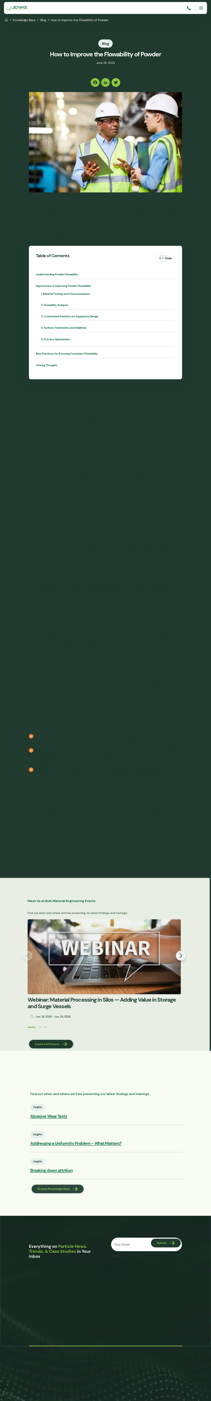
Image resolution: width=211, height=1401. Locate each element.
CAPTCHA (117, 1256)
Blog (43, 20)
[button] (16, 1027)
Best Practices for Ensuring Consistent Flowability (67, 353)
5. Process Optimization (55, 339)
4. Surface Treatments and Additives (64, 327)
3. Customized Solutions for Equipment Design (69, 316)
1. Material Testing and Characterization (65, 294)
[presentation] (141, 1268)
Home (6, 19)
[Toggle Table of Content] (165, 258)
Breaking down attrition (66, 1170)
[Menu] (201, 8)
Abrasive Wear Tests (63, 1116)
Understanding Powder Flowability (57, 274)
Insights (52, 1107)
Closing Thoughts (46, 365)
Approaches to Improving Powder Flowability (63, 286)
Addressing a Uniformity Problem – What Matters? (90, 1143)
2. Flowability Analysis (54, 305)
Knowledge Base (24, 20)
